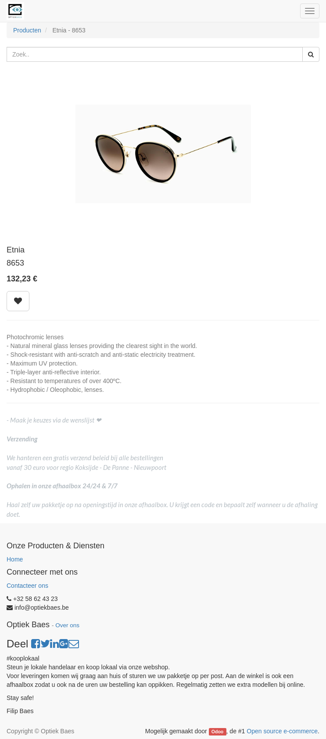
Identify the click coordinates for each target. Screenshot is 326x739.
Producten (27, 30)
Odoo (217, 731)
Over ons (67, 625)
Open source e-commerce (282, 731)
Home (15, 559)
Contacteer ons (27, 585)
